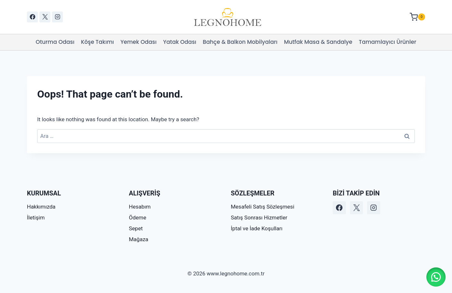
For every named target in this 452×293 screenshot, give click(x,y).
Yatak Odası (179, 42)
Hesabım (140, 206)
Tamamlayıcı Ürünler (387, 42)
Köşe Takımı (97, 42)
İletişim (36, 217)
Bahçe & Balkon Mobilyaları (240, 42)
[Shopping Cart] (417, 17)
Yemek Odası (139, 42)
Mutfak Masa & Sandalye (318, 42)
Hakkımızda (41, 206)
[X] (44, 17)
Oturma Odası (55, 42)
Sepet (136, 228)
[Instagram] (57, 17)
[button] (436, 277)
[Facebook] (32, 17)
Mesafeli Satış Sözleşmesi (262, 206)
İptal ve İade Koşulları (256, 228)
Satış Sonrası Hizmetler (259, 217)
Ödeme (137, 217)
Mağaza (138, 239)
